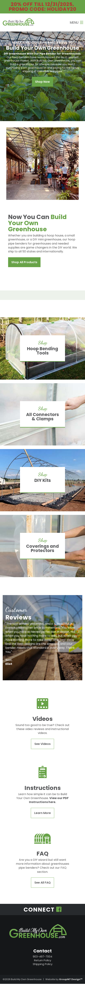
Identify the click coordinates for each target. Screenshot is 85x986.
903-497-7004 (42, 956)
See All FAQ (42, 883)
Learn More (42, 813)
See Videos (42, 744)
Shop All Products (24, 262)
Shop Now (42, 82)
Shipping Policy (42, 964)
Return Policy (42, 960)
